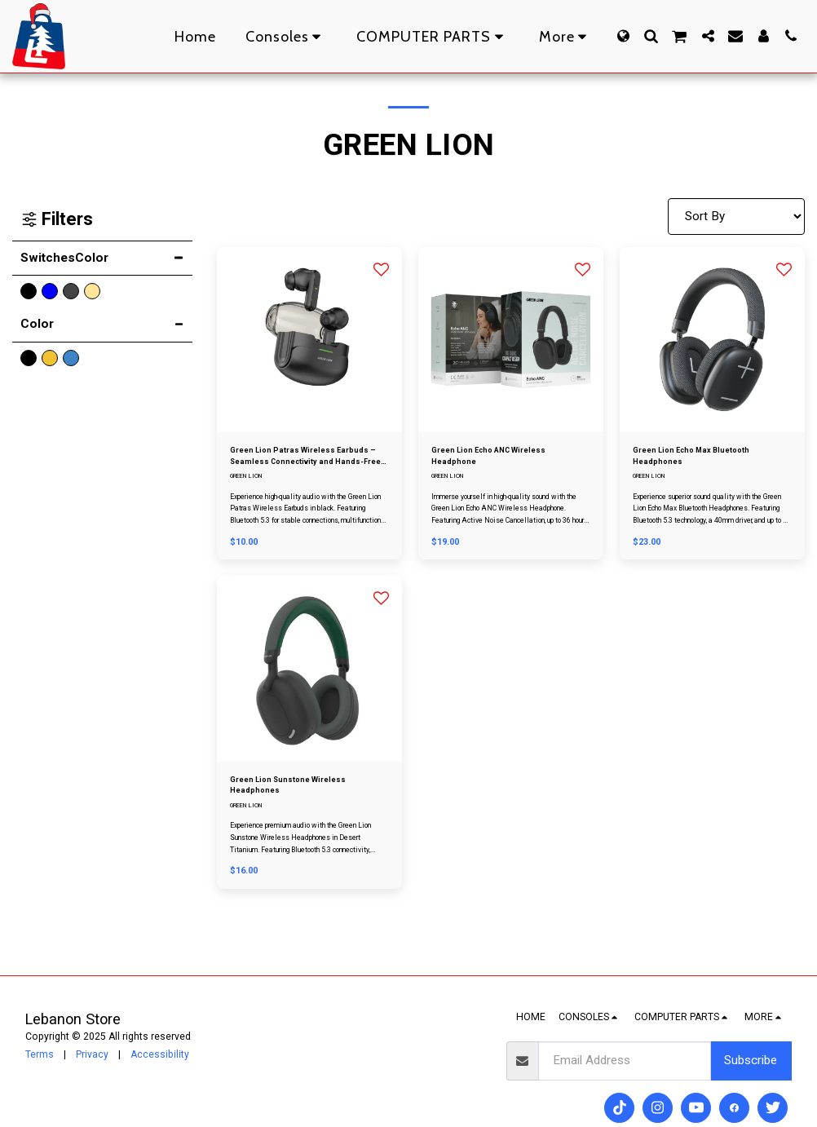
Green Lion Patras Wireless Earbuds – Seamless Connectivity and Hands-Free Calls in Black (309, 461)
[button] (651, 36)
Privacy (92, 1054)
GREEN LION (250, 484)
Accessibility (159, 1054)
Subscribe (750, 1060)
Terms (39, 1054)
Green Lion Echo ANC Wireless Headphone (505, 460)
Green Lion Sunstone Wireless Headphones (303, 796)
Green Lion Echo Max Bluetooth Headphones (707, 460)
